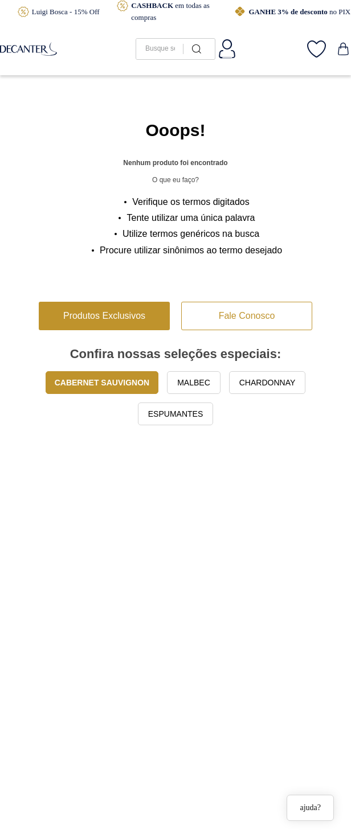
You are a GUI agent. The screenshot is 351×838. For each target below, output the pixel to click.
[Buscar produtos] (194, 49)
